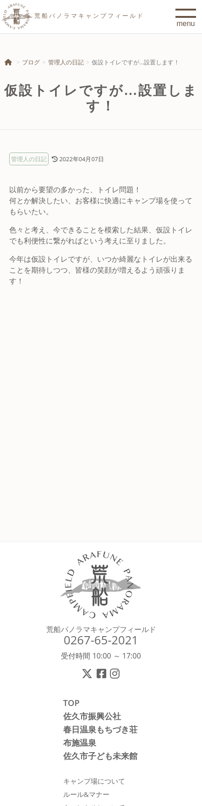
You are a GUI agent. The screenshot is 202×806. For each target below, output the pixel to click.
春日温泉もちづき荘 (100, 729)
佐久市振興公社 (92, 716)
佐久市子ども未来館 (100, 755)
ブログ (31, 62)
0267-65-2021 (101, 640)
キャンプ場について (94, 780)
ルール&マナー (86, 794)
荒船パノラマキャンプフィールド (101, 629)
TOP (71, 702)
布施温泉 (79, 742)
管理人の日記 (66, 62)
